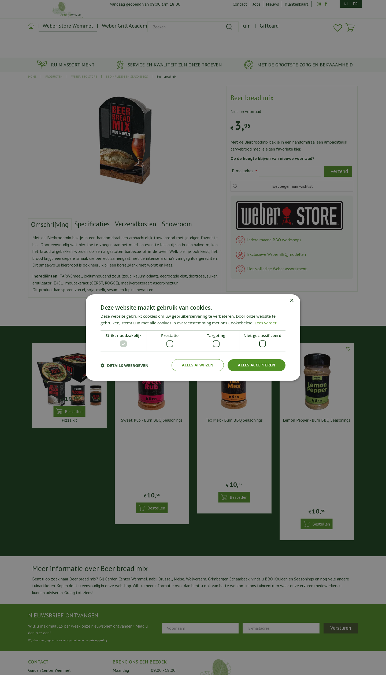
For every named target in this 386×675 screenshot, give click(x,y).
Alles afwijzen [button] (198, 365)
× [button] (292, 301)
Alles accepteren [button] (256, 365)
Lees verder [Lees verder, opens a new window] (266, 322)
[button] (125, 365)
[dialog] (193, 337)
